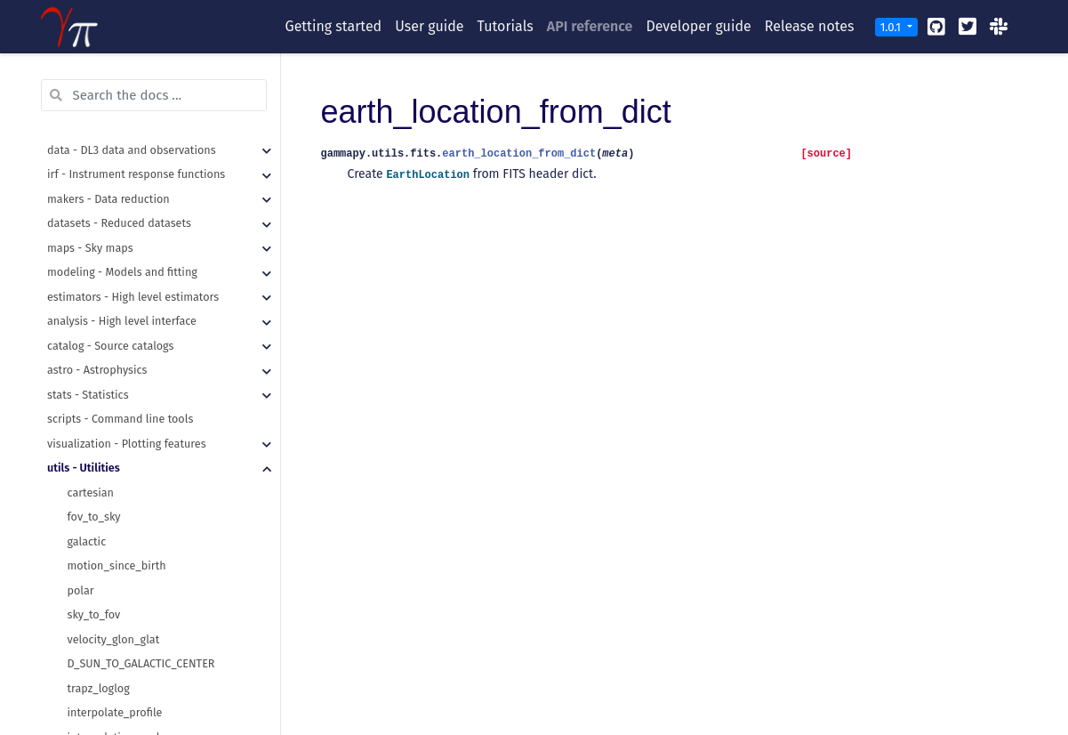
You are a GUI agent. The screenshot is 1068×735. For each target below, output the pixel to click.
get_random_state (114, 311)
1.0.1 (892, 27)
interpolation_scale (117, 164)
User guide (429, 26)
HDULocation (100, 262)
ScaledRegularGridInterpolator (145, 188)
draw (80, 286)
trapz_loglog (99, 115)
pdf (76, 360)
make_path (96, 628)
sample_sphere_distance (130, 433)
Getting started (333, 26)
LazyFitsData (99, 237)
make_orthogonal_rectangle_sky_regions (171, 555)
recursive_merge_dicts (124, 677)
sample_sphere (106, 409)
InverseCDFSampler (116, 482)
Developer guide (698, 26)
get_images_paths (113, 604)
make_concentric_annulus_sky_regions (166, 530)
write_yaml (95, 702)
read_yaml (94, 653)
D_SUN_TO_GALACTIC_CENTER (141, 90)
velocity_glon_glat (114, 66)
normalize (93, 335)
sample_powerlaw (113, 384)
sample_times (103, 457)
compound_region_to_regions (143, 506)
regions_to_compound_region (143, 579)
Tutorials (506, 26)
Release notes (810, 26)
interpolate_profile (115, 139)
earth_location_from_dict (132, 213)
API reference (590, 26)
